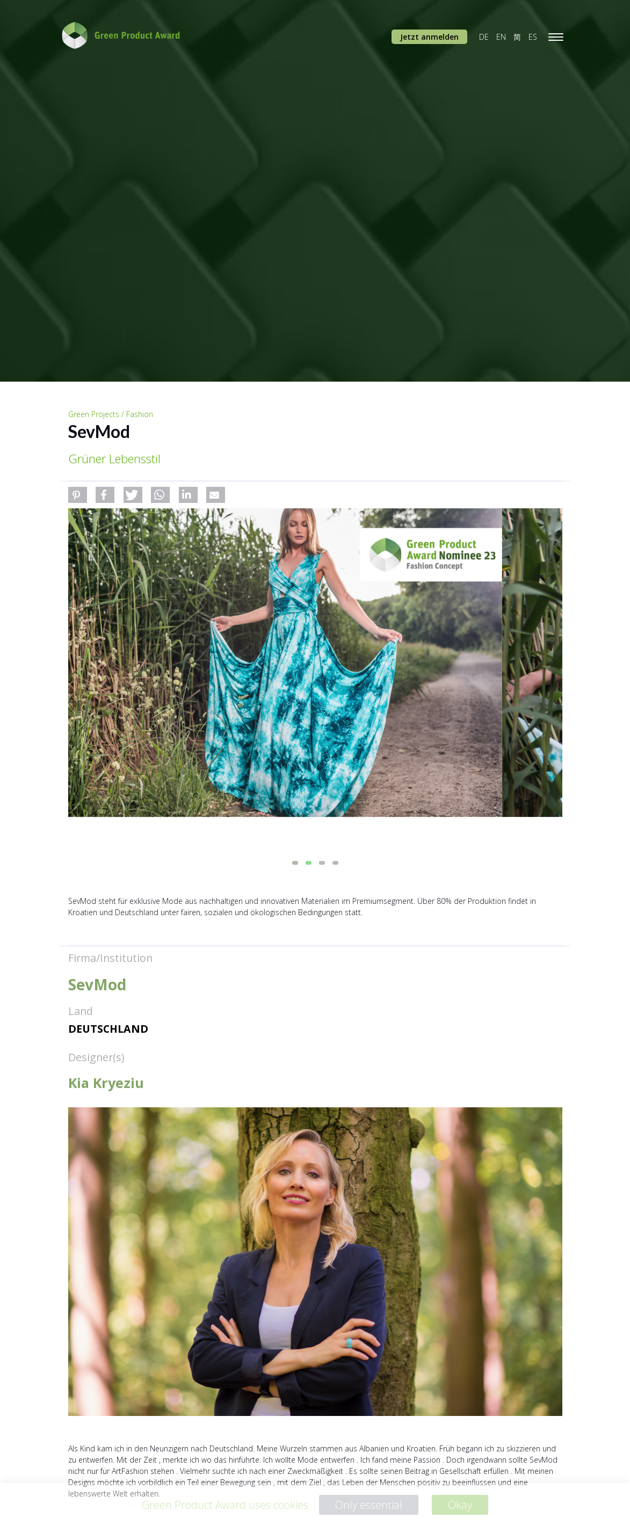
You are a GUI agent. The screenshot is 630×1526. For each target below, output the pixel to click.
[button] (77, 495)
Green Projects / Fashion (110, 414)
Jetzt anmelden (429, 37)
